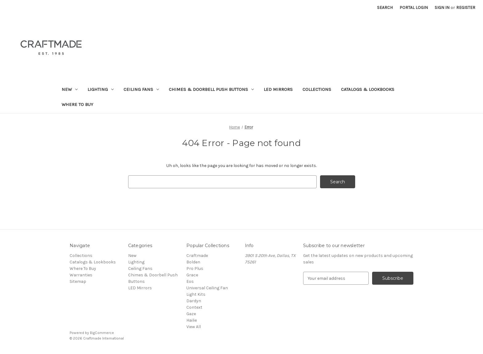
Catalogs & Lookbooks (367, 89)
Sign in (442, 7)
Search (385, 7)
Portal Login (414, 7)
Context (194, 307)
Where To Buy (77, 104)
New (70, 89)
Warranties (81, 275)
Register (465, 7)
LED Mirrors (278, 89)
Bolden (193, 262)
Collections (316, 89)
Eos (190, 281)
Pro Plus (194, 268)
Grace (192, 275)
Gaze (191, 313)
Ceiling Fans (141, 89)
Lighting (100, 89)
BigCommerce (102, 333)
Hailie (191, 320)
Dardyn (193, 300)
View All (193, 326)
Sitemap (78, 281)
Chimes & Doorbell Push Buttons (211, 89)
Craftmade (197, 255)
